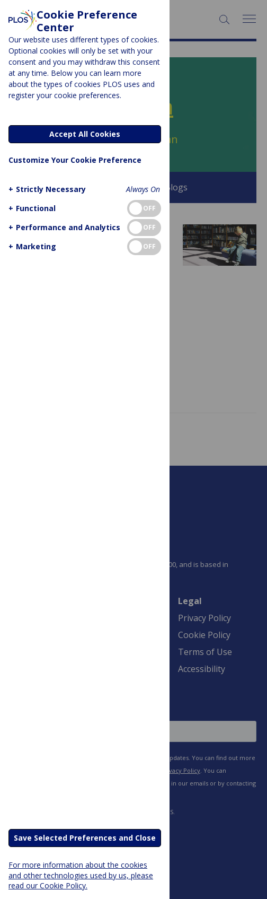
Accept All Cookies (84, 134)
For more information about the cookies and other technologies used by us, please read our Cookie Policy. (80, 875)
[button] (45, 189)
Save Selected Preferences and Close (85, 838)
